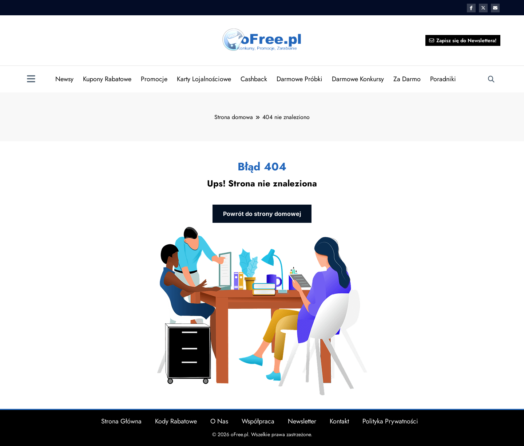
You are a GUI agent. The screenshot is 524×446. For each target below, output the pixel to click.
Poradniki (443, 79)
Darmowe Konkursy (358, 79)
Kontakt (339, 421)
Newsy (64, 79)
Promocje (154, 79)
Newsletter (302, 421)
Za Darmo (407, 79)
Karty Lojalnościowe (204, 79)
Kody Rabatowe (176, 421)
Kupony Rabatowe (107, 79)
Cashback (254, 79)
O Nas (219, 421)
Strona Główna (121, 421)
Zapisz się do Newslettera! (463, 40)
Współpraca (258, 421)
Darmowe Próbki (299, 79)
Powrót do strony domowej (262, 213)
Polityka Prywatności (390, 421)
